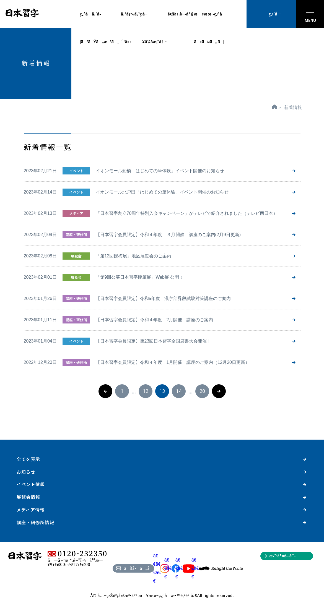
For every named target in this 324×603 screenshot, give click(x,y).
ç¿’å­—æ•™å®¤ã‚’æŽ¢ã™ (274, 19)
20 (202, 391)
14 (179, 391)
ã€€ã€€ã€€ (161, 568)
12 (145, 391)
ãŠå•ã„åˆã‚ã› (139, 568)
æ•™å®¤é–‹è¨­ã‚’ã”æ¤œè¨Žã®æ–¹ (291, 556)
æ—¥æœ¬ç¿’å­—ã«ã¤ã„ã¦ (210, 19)
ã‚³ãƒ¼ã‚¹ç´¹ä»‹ (131, 19)
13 (162, 391)
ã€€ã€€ (172, 568)
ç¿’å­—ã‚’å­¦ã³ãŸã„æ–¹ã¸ (99, 19)
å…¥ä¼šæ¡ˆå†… (154, 19)
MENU (310, 16)
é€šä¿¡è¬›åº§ (180, 14)
